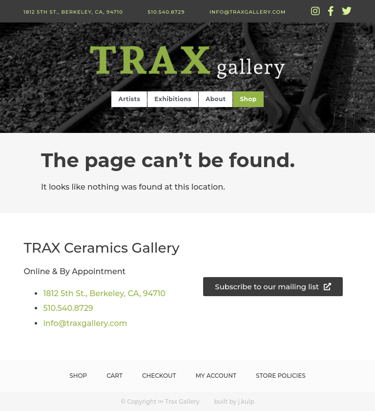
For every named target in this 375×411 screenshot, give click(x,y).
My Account (216, 375)
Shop (248, 99)
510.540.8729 (166, 12)
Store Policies (281, 375)
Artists (129, 99)
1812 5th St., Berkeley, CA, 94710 (73, 12)
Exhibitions (172, 99)
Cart (114, 375)
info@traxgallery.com (247, 12)
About (216, 99)
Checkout (159, 375)
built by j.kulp (234, 401)
